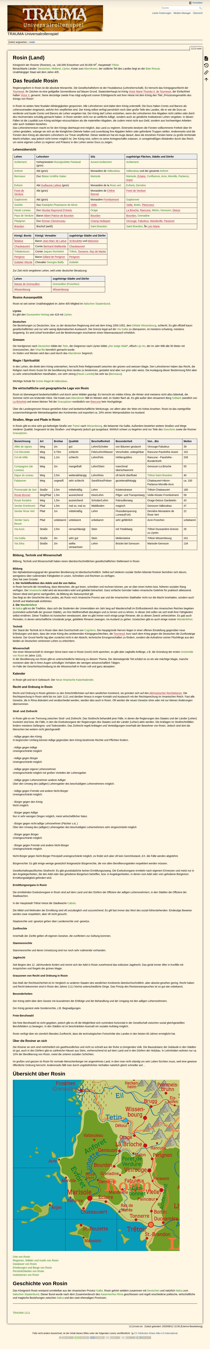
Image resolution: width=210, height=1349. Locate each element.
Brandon (19, 226)
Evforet (18, 185)
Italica (19, 608)
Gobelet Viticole (23, 262)
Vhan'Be (40, 349)
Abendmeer (90, 68)
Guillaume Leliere (51, 185)
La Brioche (132, 210)
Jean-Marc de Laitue (55, 240)
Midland (56, 68)
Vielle (94, 204)
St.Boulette (75, 240)
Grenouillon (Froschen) (66, 284)
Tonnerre (83, 251)
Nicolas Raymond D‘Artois (57, 210)
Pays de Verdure (24, 215)
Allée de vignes (23, 446)
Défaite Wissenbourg (144, 325)
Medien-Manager (182, 13)
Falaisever (20, 480)
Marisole (95, 176)
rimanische (35, 590)
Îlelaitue (18, 240)
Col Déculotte (22, 451)
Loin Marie (154, 226)
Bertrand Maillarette (55, 246)
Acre (164, 176)
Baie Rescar (153, 68)
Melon (155, 210)
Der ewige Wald (118, 346)
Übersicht (198, 13)
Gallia (99, 1290)
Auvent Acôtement (101, 162)
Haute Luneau (22, 210)
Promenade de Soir (25, 489)
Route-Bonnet (22, 495)
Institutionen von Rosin (26, 1274)
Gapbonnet (20, 199)
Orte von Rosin (21, 1256)
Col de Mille (21, 457)
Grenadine (144, 215)
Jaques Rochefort (54, 251)
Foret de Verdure (136, 190)
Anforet (18, 170)
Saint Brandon (99, 226)
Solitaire (176, 397)
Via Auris (19, 529)
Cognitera (90, 630)
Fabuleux (143, 221)
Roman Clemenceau (53, 221)
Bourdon (95, 215)
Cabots (71, 903)
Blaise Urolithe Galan (54, 176)
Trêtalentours (21, 251)
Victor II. (25, 95)
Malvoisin (93, 240)
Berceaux (19, 176)
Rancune (145, 210)
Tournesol (18, 91)
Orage (94, 210)
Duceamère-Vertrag (38, 314)
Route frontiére (23, 500)
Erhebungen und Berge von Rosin (32, 1267)
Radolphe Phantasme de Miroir (59, 204)
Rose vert (115, 185)
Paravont (169, 221)
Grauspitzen (65, 401)
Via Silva (19, 543)
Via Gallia (122, 329)
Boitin (137, 204)
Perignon (19, 256)
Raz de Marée (98, 251)
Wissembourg (22, 289)
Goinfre (18, 204)
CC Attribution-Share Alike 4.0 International (156, 1333)
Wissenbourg (94, 425)
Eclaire (141, 176)
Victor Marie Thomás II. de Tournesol (150, 91)
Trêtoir (115, 64)
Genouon (166, 210)
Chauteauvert (22, 246)
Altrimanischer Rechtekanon (165, 693)
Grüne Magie (43, 381)
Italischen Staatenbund (97, 303)
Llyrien (66, 68)
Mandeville (156, 221)
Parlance (183, 176)
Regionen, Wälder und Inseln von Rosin (36, 1260)
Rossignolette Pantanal (67, 162)
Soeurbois (169, 429)
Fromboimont (111, 199)
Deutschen (44, 68)
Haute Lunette (85, 373)
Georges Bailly (55, 262)
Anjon (129, 179)
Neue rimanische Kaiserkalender (74, 679)
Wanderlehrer (28, 604)
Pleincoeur (148, 204)
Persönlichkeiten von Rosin (28, 1271)
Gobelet (73, 262)
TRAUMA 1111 (21, 1312)
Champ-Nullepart (100, 221)
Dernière (141, 185)
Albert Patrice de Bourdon (59, 215)
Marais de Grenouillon (27, 284)
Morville (172, 176)
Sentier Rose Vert (24, 511)
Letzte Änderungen (161, 13)
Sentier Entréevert (24, 505)
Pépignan (19, 221)
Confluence (153, 176)
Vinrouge (131, 221)
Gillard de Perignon (54, 256)
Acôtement (20, 162)
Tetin (65, 346)
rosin (32, 42)
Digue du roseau (23, 475)
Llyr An (141, 346)
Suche (201, 8)
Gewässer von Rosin (25, 1263)
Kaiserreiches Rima (112, 1294)
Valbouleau (113, 170)
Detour (176, 210)
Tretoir (76, 425)
